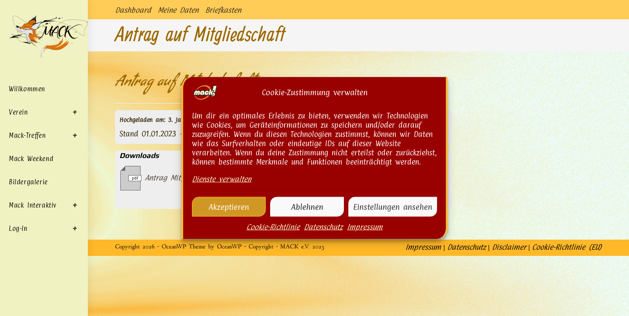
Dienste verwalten (221, 180)
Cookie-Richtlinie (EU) (567, 307)
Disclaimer (509, 307)
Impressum (365, 227)
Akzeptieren (229, 207)
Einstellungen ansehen (392, 207)
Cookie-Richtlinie (273, 227)
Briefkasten (223, 10)
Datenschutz (323, 227)
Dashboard (133, 10)
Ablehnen (307, 207)
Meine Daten (178, 10)
